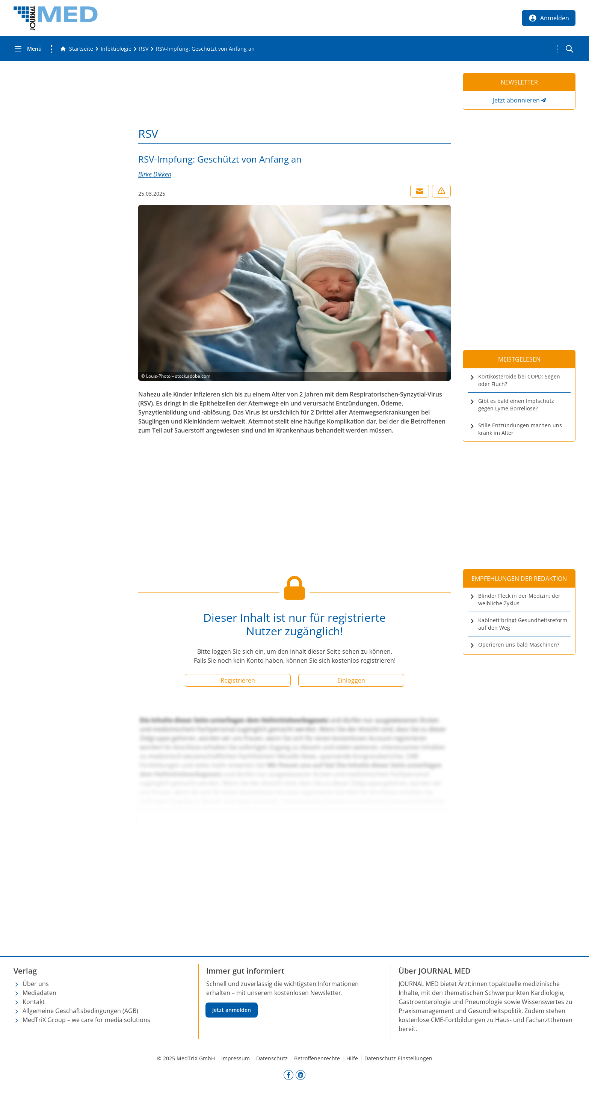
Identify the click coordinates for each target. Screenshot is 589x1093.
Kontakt (34, 1002)
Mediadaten (39, 993)
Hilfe (352, 1058)
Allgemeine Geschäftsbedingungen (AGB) (80, 1011)
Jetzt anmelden (231, 1009)
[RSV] (143, 49)
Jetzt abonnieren (516, 100)
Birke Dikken (154, 174)
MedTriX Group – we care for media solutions (86, 1020)
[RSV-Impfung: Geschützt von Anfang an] (205, 49)
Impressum (235, 1058)
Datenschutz (272, 1058)
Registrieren (237, 680)
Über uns (36, 984)
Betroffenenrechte (317, 1058)
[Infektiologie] (116, 49)
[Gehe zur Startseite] (76, 49)
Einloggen (351, 680)
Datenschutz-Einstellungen (398, 1058)
